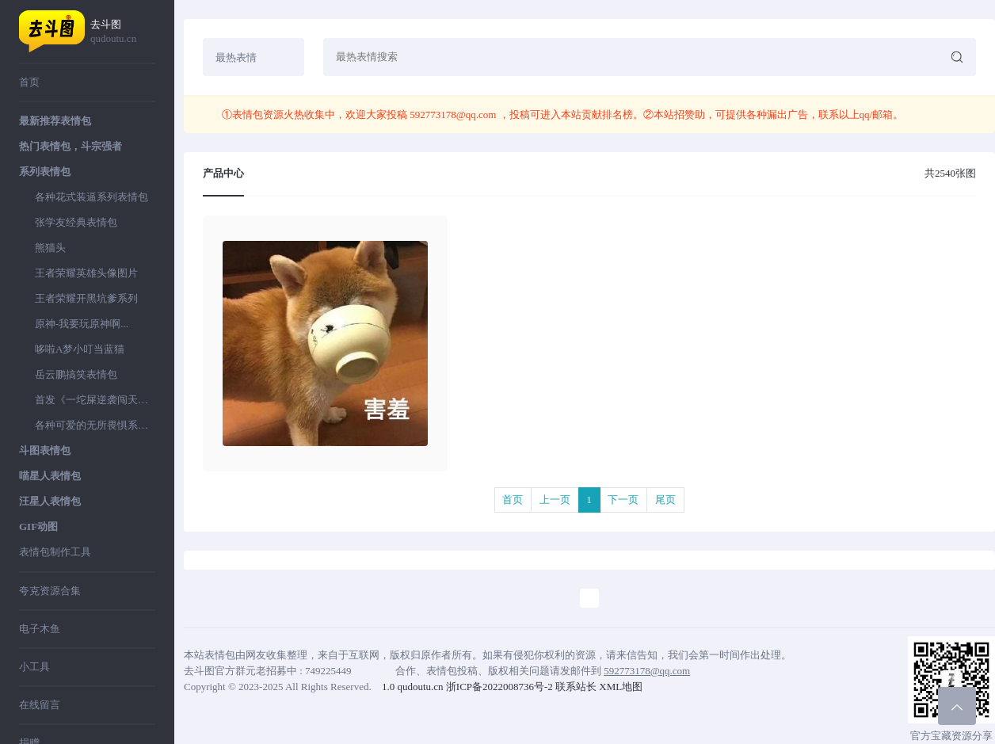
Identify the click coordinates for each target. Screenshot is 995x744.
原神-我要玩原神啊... (81, 324)
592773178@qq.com (453, 114)
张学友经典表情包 (76, 222)
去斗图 (122, 32)
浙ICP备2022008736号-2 (499, 686)
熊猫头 (50, 248)
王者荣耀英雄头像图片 (86, 273)
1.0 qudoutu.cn (413, 686)
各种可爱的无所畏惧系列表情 (95, 425)
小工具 (34, 667)
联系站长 (576, 686)
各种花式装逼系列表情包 (91, 197)
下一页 (623, 500)
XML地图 (620, 686)
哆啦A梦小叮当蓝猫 (79, 349)
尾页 (665, 500)
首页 (29, 82)
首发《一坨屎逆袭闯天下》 (95, 400)
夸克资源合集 (50, 591)
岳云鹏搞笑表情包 (76, 374)
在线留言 (39, 705)
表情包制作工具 (55, 552)
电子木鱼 (39, 629)
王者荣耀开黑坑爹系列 (86, 298)
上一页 (554, 500)
